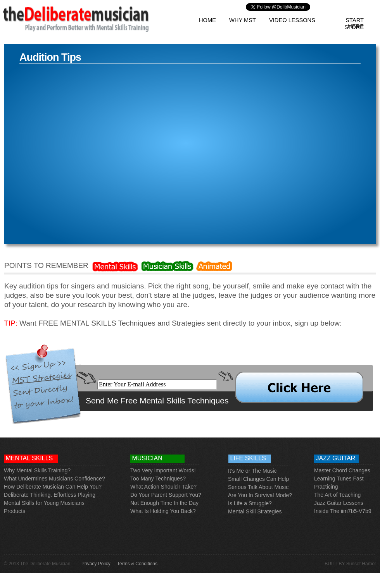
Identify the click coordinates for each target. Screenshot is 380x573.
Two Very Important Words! (163, 470)
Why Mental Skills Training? (37, 470)
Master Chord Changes (342, 470)
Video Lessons (292, 20)
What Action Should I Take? (163, 487)
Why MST (242, 20)
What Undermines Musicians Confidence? (54, 478)
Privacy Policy (96, 563)
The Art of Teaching (337, 495)
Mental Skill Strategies (255, 511)
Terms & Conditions (137, 563)
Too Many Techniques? (158, 478)
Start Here (354, 20)
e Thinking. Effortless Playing (60, 495)
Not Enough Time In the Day (164, 503)
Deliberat (15, 495)
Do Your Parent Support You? (165, 495)
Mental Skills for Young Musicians (44, 503)
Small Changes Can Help (258, 479)
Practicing (326, 487)
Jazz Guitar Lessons (338, 503)
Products (14, 511)
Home (207, 20)
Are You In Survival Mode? (260, 495)
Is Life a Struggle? (250, 503)
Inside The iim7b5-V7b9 (342, 511)
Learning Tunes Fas (338, 478)
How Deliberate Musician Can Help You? (53, 487)
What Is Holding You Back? (163, 511)
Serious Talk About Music (258, 487)
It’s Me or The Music (252, 471)
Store (354, 27)
